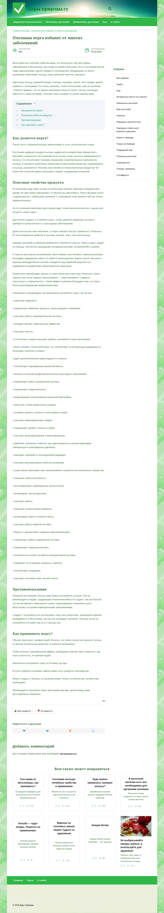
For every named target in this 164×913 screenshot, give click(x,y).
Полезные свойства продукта (36, 115)
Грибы (120, 84)
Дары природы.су (48, 9)
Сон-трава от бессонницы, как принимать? (28, 782)
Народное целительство (27, 21)
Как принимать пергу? (32, 125)
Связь (30, 880)
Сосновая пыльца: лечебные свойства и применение (64, 782)
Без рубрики (123, 78)
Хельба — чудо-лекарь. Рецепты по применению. (28, 827)
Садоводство (123, 162)
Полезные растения (57, 21)
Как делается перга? (32, 110)
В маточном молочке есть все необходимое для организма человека (135, 783)
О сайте (115, 21)
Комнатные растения (86, 21)
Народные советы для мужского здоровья (128, 130)
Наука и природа (125, 137)
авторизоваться (68, 753)
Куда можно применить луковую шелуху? (99, 782)
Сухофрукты (123, 175)
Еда (105, 21)
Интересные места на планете (132, 97)
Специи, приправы (126, 169)
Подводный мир (124, 150)
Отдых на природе (126, 144)
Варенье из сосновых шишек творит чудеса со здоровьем (64, 828)
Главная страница (21, 31)
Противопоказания (31, 120)
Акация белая (100, 825)
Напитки (121, 115)
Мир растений (124, 109)
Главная (18, 880)
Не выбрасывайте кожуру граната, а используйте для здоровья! (132, 845)
